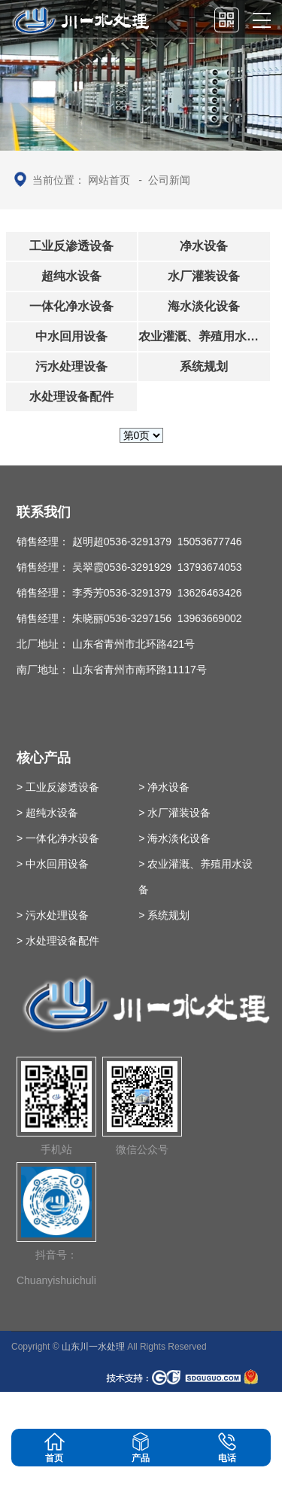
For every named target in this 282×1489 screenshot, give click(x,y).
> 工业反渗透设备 (58, 787)
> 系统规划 (164, 915)
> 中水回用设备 (53, 864)
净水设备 (204, 246)
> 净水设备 (164, 787)
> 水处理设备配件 (58, 941)
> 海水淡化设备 (174, 838)
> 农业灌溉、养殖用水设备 (195, 877)
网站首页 (109, 180)
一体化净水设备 (71, 306)
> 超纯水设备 (47, 813)
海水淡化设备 (204, 306)
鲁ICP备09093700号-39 (59, 1410)
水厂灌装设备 (204, 276)
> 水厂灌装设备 (174, 813)
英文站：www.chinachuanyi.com (187, 1410)
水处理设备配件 (71, 396)
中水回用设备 (71, 336)
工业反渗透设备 (71, 246)
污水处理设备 (71, 366)
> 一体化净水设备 (58, 838)
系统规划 (204, 366)
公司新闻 (169, 180)
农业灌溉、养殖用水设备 (204, 336)
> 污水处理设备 (53, 915)
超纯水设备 (71, 276)
